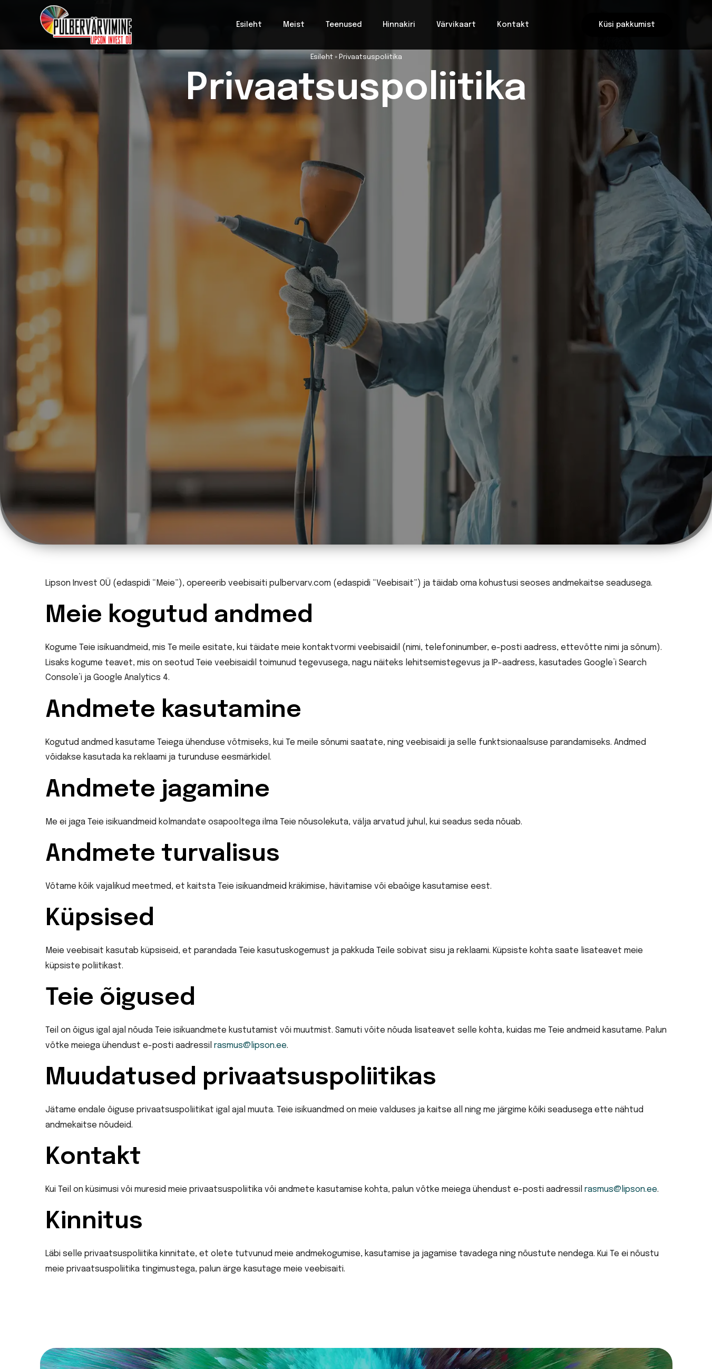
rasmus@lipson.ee (250, 1045)
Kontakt (513, 24)
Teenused (344, 24)
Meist (294, 24)
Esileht (249, 24)
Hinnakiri (399, 24)
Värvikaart (456, 24)
